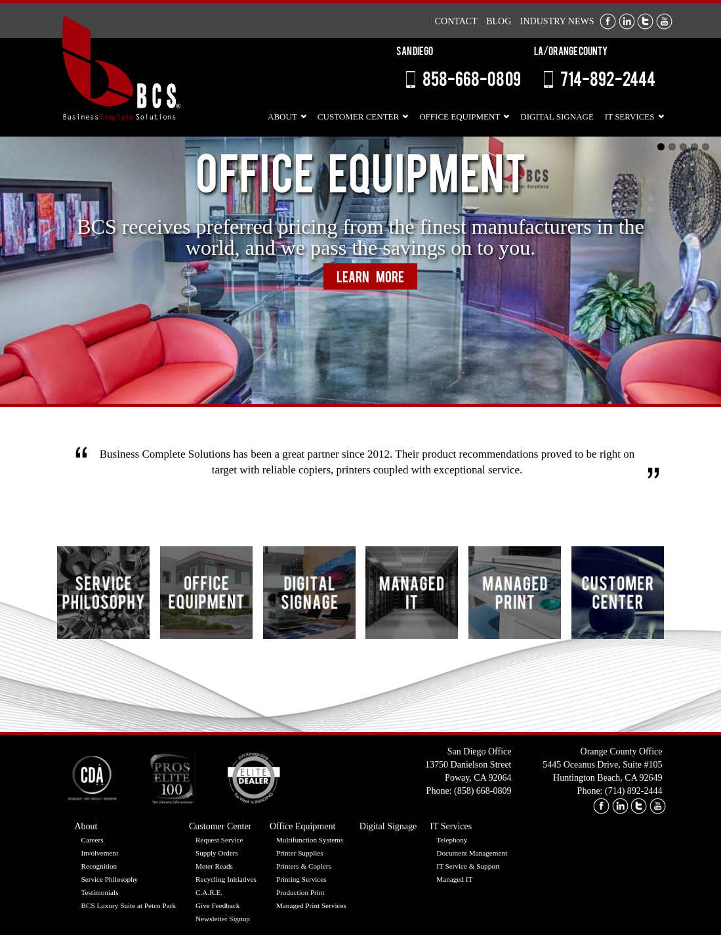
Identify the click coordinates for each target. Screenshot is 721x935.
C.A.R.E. (209, 892)
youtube (657, 806)
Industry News (557, 21)
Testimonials (100, 892)
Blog (498, 21)
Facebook (608, 21)
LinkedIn (627, 21)
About (282, 116)
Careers (92, 840)
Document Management (471, 853)
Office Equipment (459, 116)
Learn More (370, 278)
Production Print (300, 892)
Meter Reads (214, 866)
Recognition (99, 866)
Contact (456, 21)
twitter (638, 806)
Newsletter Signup (223, 919)
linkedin (620, 806)
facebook (601, 806)
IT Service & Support (467, 866)
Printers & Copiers (303, 866)
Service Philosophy (109, 879)
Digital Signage (556, 116)
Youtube (664, 21)
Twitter (645, 21)
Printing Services (301, 879)
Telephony (451, 840)
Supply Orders (217, 853)
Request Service (219, 840)
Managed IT (454, 879)
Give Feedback (217, 905)
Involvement (100, 853)
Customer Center (358, 116)
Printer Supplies (299, 853)
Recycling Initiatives (226, 879)
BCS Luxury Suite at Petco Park (128, 905)
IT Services (630, 116)
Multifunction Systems (309, 840)
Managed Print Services (311, 905)
